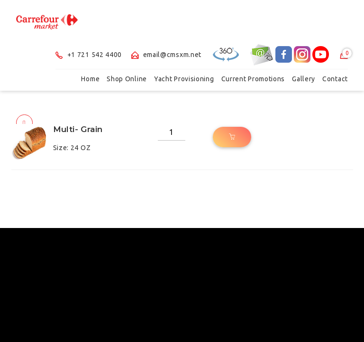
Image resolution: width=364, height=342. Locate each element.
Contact (335, 79)
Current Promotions (253, 79)
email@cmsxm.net (166, 54)
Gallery (303, 79)
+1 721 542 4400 (88, 54)
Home (90, 79)
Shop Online (127, 79)
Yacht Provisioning (184, 79)
